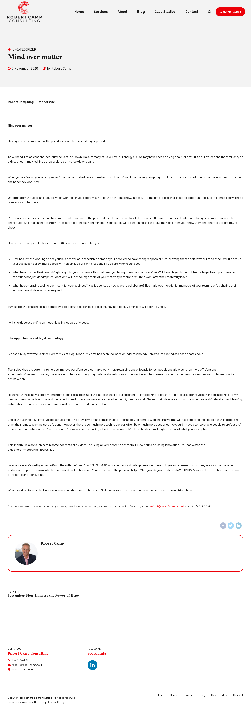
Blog (141, 12)
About (122, 12)
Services (101, 12)
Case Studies (165, 12)
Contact (191, 12)
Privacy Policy (56, 702)
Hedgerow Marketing (33, 702)
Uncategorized (24, 49)
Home (79, 12)
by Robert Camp (59, 68)
